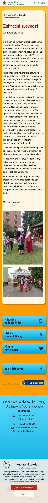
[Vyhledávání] (34, 3)
